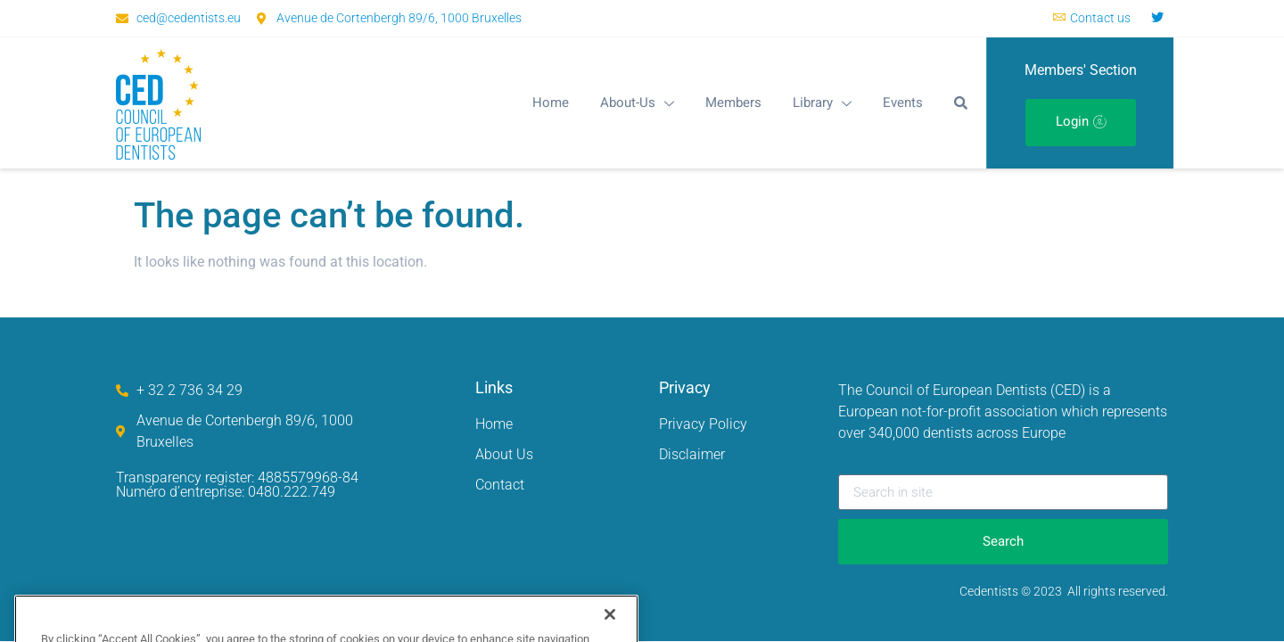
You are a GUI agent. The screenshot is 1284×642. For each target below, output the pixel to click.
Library (822, 102)
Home (550, 102)
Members (733, 102)
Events (903, 102)
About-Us (637, 102)
